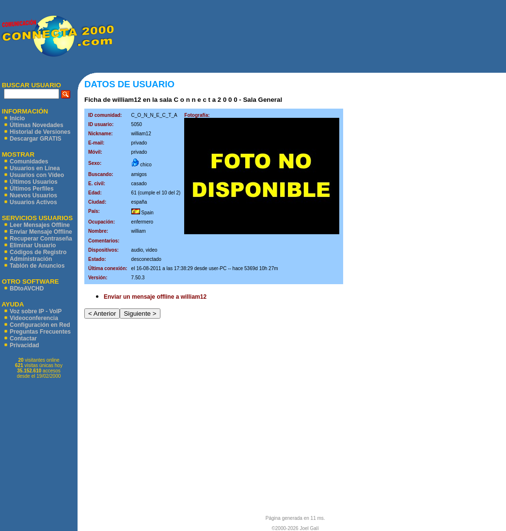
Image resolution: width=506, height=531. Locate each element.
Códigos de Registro (38, 252)
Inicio (17, 118)
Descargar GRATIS (35, 138)
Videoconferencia (34, 318)
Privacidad (24, 345)
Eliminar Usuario (33, 245)
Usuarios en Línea (35, 168)
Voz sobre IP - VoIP (36, 311)
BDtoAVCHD (27, 288)
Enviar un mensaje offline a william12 (155, 296)
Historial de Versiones (40, 132)
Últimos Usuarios (34, 181)
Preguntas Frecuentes (40, 331)
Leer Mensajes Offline (40, 225)
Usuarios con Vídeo (37, 175)
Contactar (23, 338)
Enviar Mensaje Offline (41, 231)
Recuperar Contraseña (41, 238)
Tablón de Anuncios (37, 265)
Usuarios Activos (33, 202)
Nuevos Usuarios (33, 195)
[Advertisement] (310, 36)
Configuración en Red (40, 325)
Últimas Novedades (36, 125)
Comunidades (29, 161)
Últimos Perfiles (32, 188)
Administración (31, 259)
